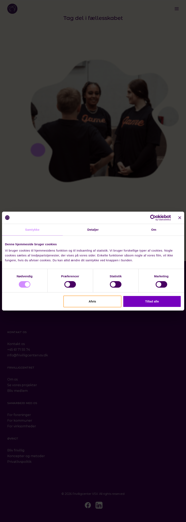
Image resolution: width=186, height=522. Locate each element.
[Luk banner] (179, 217)
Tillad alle (152, 301)
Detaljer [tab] (93, 229)
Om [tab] (153, 229)
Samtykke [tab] (32, 229)
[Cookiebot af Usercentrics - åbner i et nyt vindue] (153, 217)
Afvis (92, 301)
